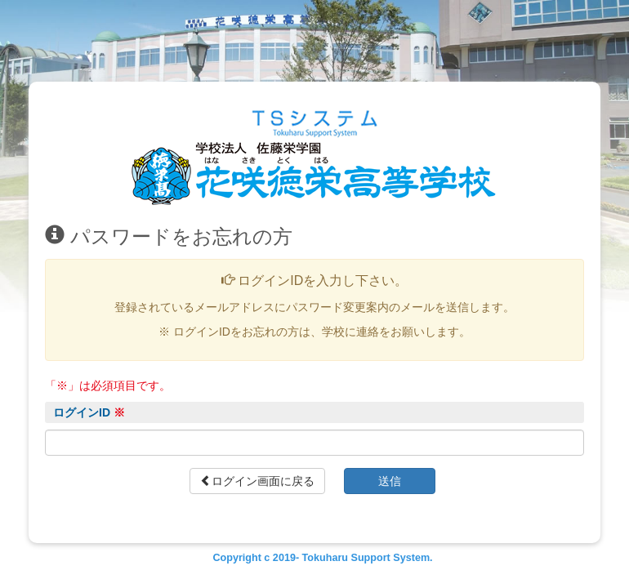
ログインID (89, 412)
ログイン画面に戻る (257, 481)
